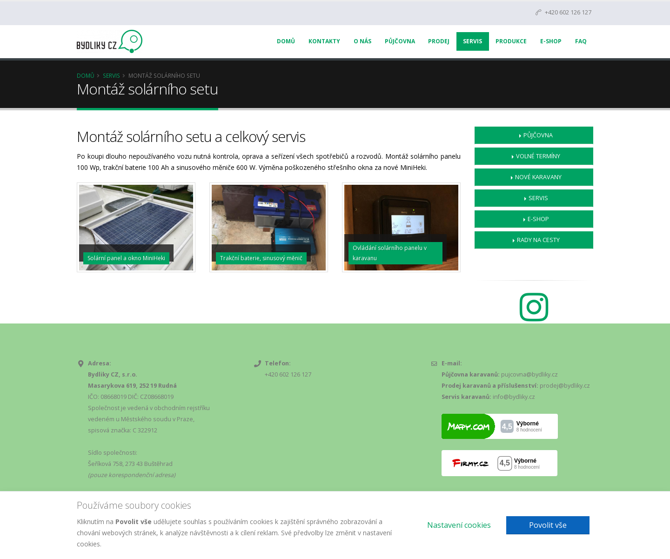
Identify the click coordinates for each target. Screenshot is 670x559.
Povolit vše (548, 525)
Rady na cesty (538, 240)
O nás (362, 41)
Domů (286, 41)
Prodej (438, 41)
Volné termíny (538, 156)
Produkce (511, 41)
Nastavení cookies (459, 525)
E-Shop (551, 41)
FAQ (581, 41)
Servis (472, 41)
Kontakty (324, 41)
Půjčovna (400, 41)
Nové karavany (538, 177)
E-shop (538, 219)
